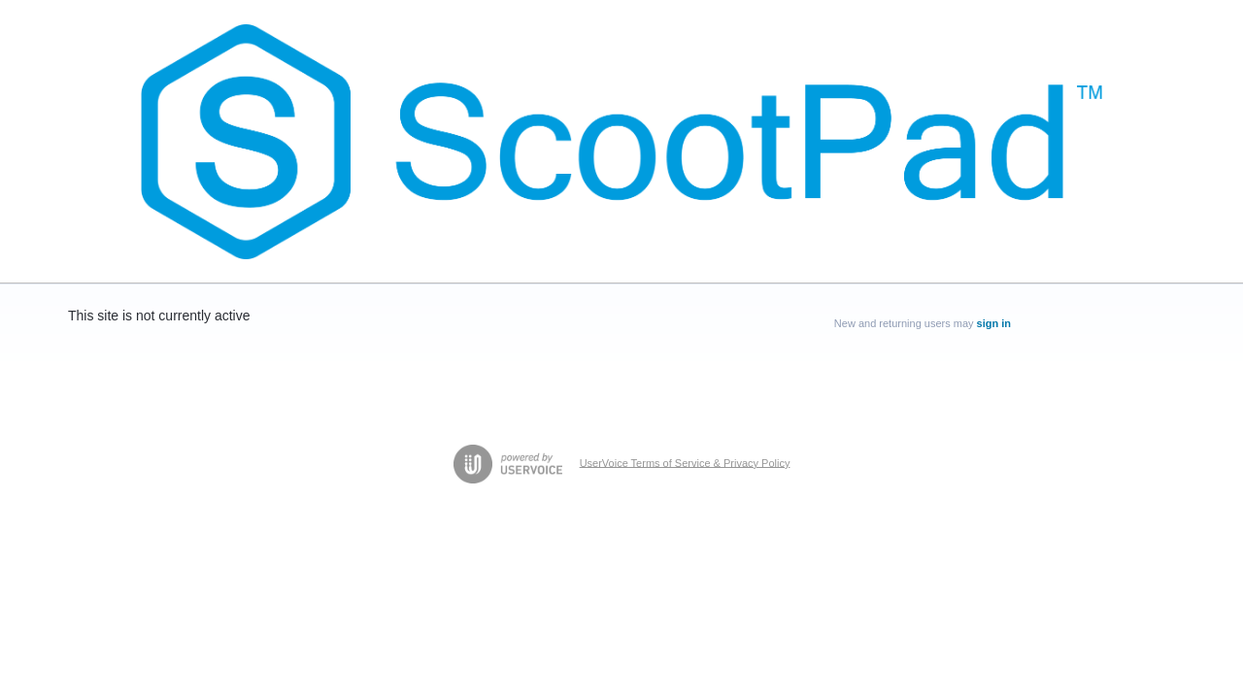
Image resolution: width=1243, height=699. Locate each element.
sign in (994, 323)
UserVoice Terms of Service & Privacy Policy (685, 462)
